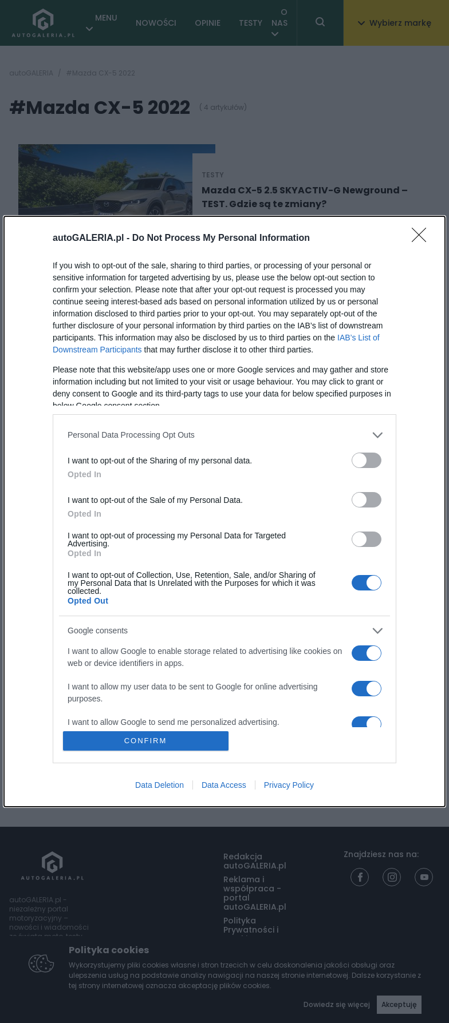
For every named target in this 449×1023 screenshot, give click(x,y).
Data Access (224, 785)
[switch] (366, 460)
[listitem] (224, 435)
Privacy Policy (289, 785)
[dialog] (224, 511)
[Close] (423, 238)
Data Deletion (159, 785)
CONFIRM (145, 740)
